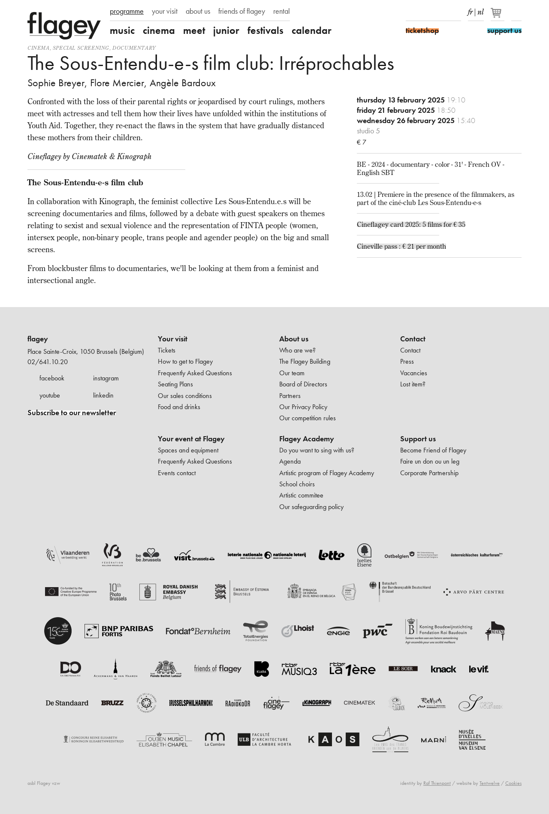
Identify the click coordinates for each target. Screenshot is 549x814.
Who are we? (297, 350)
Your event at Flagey (191, 438)
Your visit (172, 339)
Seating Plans (175, 384)
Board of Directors (303, 384)
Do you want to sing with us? (316, 450)
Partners (290, 395)
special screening (81, 48)
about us (198, 11)
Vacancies (413, 372)
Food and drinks (179, 406)
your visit (165, 11)
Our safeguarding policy (311, 506)
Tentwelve (490, 783)
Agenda (290, 461)
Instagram (426, 12)
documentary (134, 48)
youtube (49, 395)
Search (516, 12)
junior (226, 30)
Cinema (38, 48)
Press (407, 361)
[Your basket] (498, 16)
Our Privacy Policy (303, 406)
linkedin (103, 395)
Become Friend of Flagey (433, 450)
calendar (312, 30)
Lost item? (412, 384)
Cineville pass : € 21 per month (401, 246)
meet (194, 30)
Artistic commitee (301, 495)
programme (127, 11)
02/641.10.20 (47, 361)
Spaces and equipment (188, 450)
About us (293, 339)
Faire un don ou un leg (429, 461)
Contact (412, 339)
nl (480, 10)
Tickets (166, 350)
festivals (265, 30)
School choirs (297, 483)
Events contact (177, 472)
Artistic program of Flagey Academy (326, 472)
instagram (106, 378)
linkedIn (456, 12)
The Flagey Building (304, 361)
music (122, 30)
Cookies (513, 783)
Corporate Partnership (429, 472)
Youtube (441, 12)
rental (281, 11)
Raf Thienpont (437, 783)
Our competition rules (307, 417)
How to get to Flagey (185, 361)
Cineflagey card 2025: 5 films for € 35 (411, 224)
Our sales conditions (185, 395)
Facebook (411, 12)
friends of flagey (241, 11)
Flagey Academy (306, 438)
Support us (418, 438)
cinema (159, 30)
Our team (292, 372)
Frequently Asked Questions (195, 372)
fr (470, 10)
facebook (51, 378)
